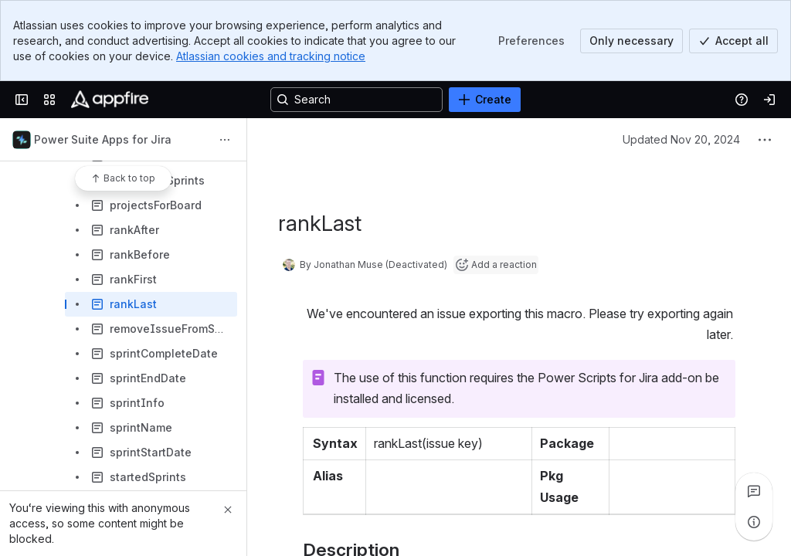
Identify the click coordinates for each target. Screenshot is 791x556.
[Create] (485, 99)
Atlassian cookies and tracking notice (270, 56)
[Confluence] (109, 99)
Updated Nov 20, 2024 (681, 139)
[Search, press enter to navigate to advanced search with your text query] (356, 99)
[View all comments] (754, 491)
